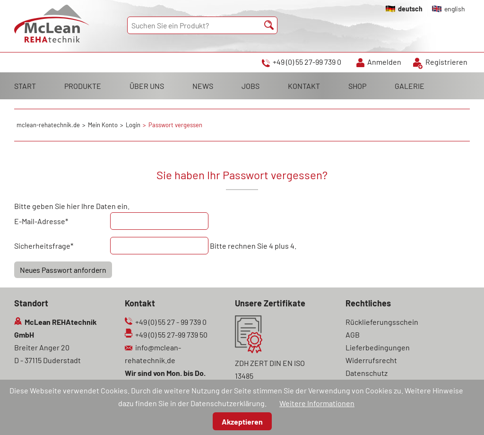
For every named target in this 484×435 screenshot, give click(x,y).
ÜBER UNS (147, 85)
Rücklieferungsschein (382, 321)
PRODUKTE (82, 85)
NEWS (202, 85)
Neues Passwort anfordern (63, 269)
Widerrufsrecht (371, 360)
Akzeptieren (242, 421)
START (25, 85)
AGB (353, 334)
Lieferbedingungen (378, 347)
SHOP (357, 85)
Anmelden (384, 61)
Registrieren (446, 61)
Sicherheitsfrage (43, 244)
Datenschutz (367, 372)
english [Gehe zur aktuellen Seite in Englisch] (454, 9)
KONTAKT (304, 85)
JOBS (250, 85)
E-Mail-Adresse (41, 220)
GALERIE (409, 85)
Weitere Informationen (316, 403)
